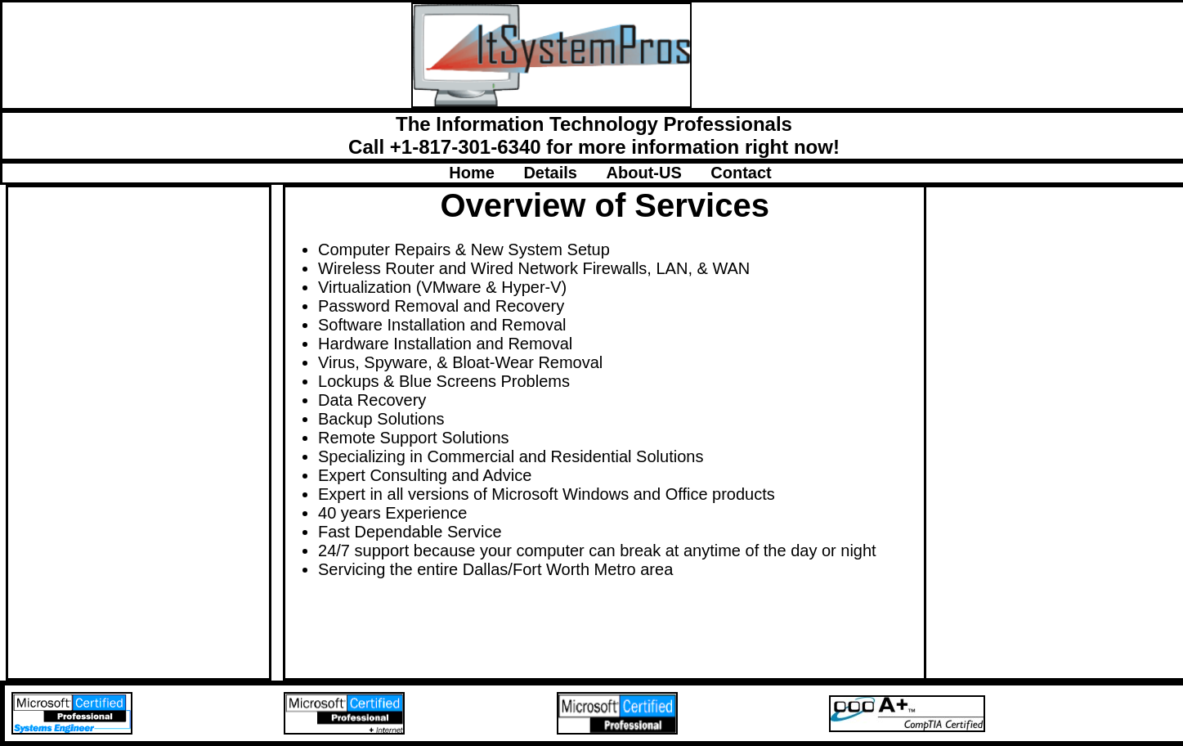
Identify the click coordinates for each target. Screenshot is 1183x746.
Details (564, 173)
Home (486, 173)
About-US (659, 173)
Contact (740, 173)
